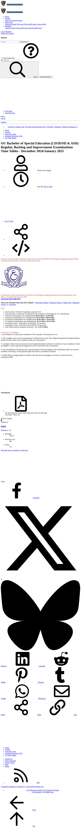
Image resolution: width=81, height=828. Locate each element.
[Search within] (24, 42)
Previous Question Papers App (35, 127)
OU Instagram (36, 792)
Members (8, 26)
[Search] (11, 33)
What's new (9, 22)
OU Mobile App (48, 792)
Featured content (10, 24)
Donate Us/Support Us (70, 127)
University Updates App (16, 127)
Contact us (8, 759)
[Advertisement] (40, 94)
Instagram (57, 127)
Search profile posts (35, 28)
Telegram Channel (55, 303)
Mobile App (67, 303)
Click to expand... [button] (7, 418)
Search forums (17, 20)
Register (3, 122)
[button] (31, 58)
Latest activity (41, 24)
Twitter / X (4, 304)
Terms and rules (10, 761)
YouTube (50, 127)
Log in (3, 118)
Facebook (12, 304)
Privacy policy (10, 763)
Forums (7, 18)
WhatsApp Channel (41, 303)
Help (6, 764)
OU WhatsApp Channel (34, 790)
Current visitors (10, 28)
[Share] (21, 239)
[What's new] (5, 33)
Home (7, 17)
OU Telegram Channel (51, 790)
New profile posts (30, 24)
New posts (8, 20)
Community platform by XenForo (22, 787)
